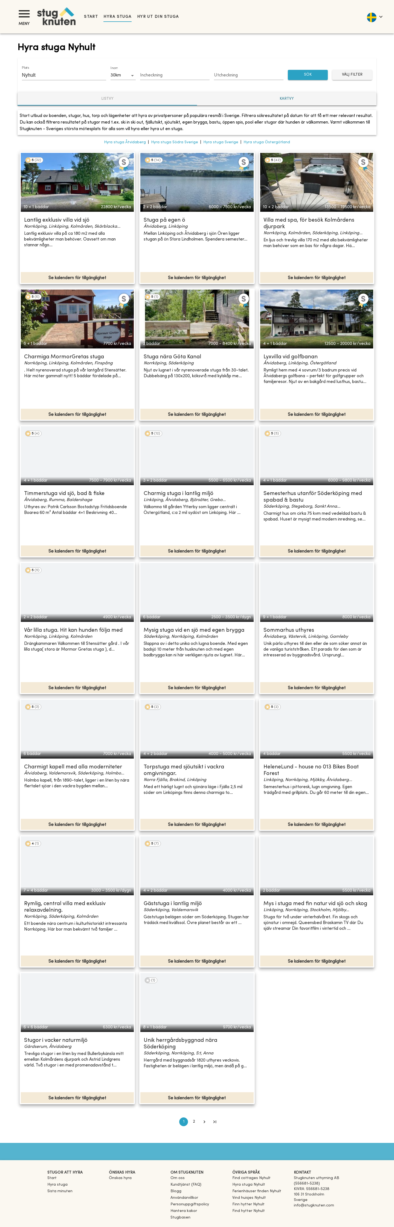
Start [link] (91, 17)
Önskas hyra (120, 1178)
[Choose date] (175, 75)
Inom (114, 68)
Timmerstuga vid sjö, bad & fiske (64, 493)
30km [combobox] (116, 75)
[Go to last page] (214, 1121)
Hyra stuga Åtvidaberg (125, 142)
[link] (251, 1178)
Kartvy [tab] (287, 99)
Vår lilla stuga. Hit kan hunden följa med (73, 630)
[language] (374, 16)
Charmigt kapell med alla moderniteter (73, 767)
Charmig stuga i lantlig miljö (178, 493)
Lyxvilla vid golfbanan (290, 357)
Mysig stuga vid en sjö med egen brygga (194, 630)
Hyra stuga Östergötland (267, 142)
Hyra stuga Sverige (220, 142)
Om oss (177, 1178)
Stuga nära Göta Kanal (172, 357)
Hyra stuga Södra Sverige (174, 142)
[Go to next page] (204, 1121)
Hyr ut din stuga (158, 17)
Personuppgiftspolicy (189, 1204)
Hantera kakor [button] (183, 1211)
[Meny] (24, 14)
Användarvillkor (184, 1198)
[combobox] (60, 75)
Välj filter (352, 75)
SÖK (308, 75)
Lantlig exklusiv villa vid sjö (56, 220)
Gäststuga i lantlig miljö (173, 903)
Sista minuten (60, 1191)
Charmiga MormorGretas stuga (64, 357)
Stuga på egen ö (164, 220)
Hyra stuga (117, 17)
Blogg (175, 1191)
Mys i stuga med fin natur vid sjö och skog (315, 903)
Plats (25, 68)
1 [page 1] (183, 1121)
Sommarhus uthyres (288, 630)
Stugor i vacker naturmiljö (56, 1040)
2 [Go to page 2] (194, 1121)
